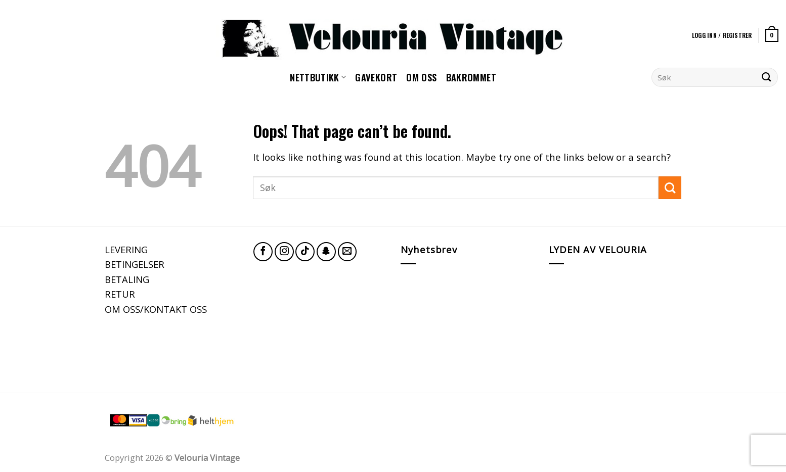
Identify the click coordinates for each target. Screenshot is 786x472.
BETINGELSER (134, 264)
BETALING (127, 279)
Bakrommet (471, 77)
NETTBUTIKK (318, 77)
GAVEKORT (376, 77)
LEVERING (126, 249)
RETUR (120, 294)
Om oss (421, 77)
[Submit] (766, 77)
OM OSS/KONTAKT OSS (156, 309)
